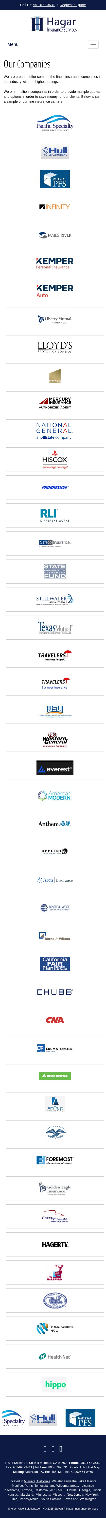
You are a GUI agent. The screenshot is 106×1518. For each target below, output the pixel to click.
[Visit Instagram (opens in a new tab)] (61, 1448)
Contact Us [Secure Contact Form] (78, 1467)
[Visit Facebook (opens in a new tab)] (45, 1448)
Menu (12, 44)
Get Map (94, 1467)
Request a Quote (73, 5)
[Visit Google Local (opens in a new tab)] (53, 1448)
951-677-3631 (44, 5)
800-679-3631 (58, 1467)
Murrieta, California (37, 1481)
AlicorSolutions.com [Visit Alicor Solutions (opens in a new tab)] (30, 1508)
